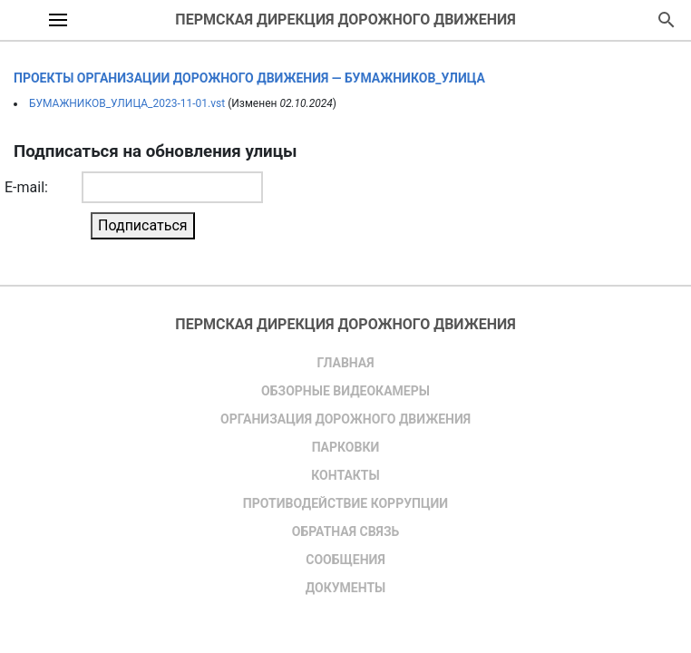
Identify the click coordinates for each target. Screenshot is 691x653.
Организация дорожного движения (345, 419)
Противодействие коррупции (345, 503)
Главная (345, 363)
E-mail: (26, 187)
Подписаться (143, 225)
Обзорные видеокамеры (345, 391)
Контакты (345, 475)
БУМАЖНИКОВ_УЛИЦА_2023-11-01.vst (127, 103)
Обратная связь (345, 531)
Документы (345, 587)
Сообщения (345, 559)
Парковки (346, 447)
